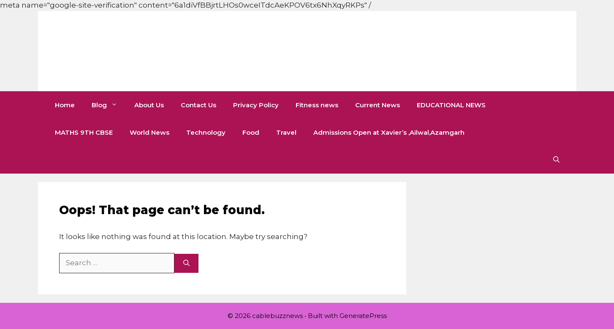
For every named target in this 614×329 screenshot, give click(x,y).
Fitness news (317, 105)
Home (65, 105)
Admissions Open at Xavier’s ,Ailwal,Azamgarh (389, 132)
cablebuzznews (152, 51)
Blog (109, 105)
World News (149, 132)
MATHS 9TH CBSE (84, 132)
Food (250, 132)
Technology (205, 132)
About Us (149, 105)
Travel (286, 132)
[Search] (186, 263)
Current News (377, 105)
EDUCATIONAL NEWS (451, 105)
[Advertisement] (153, 19)
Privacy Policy (256, 105)
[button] (556, 160)
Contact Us (198, 105)
